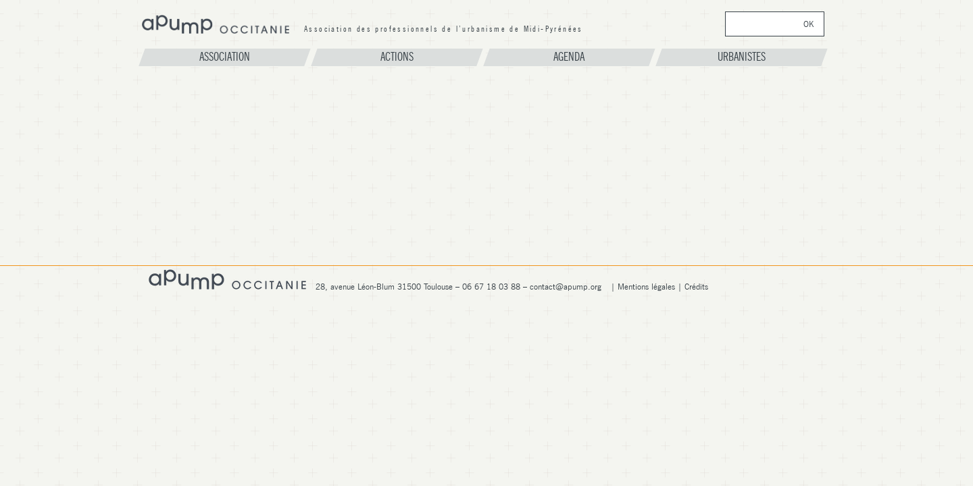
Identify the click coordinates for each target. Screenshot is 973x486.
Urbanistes (742, 56)
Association (224, 56)
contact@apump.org (565, 286)
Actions (397, 56)
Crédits (696, 286)
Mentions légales (646, 286)
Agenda (568, 56)
